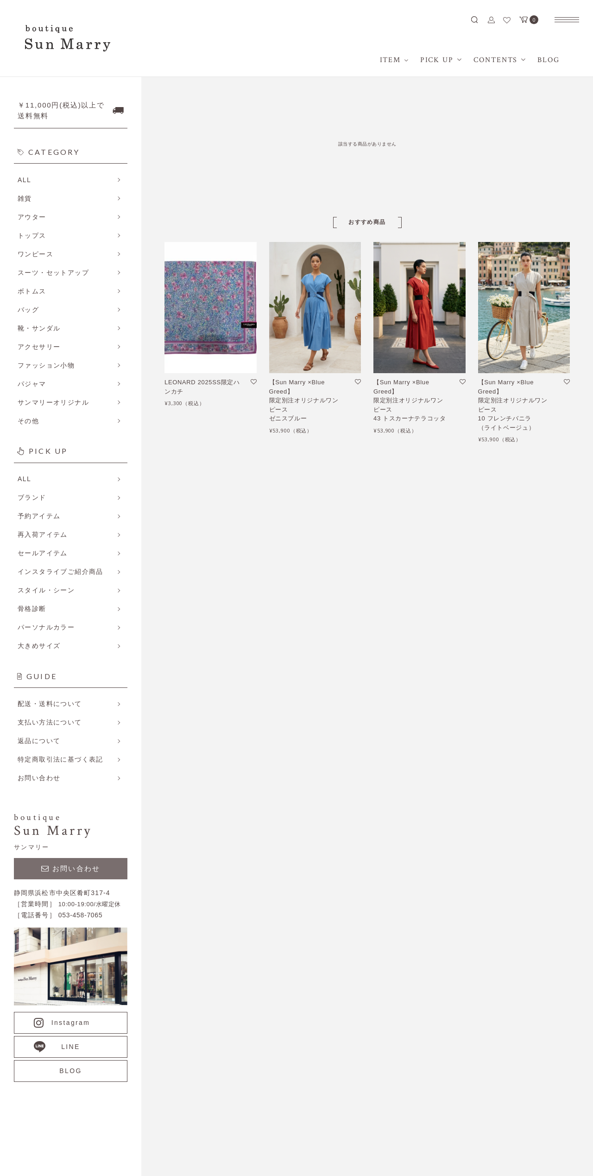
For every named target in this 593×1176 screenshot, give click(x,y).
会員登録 (491, 787)
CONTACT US (232, 1106)
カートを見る (498, 822)
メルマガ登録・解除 (399, 770)
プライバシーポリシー (403, 752)
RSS (376, 787)
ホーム (488, 734)
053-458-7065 (125, 1106)
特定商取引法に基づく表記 (410, 734)
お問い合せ (495, 840)
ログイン (491, 805)
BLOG (488, 770)
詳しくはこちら (127, 754)
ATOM (400, 787)
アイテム (491, 752)
